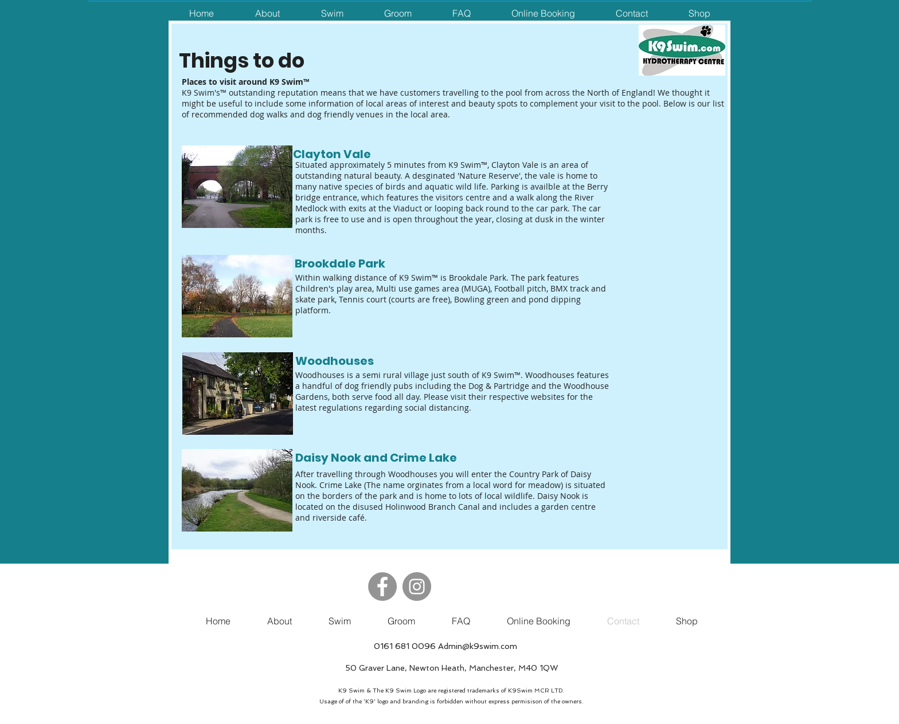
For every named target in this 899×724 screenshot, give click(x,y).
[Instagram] (416, 586)
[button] (267, 13)
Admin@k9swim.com (477, 646)
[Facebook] (382, 586)
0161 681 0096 (405, 646)
